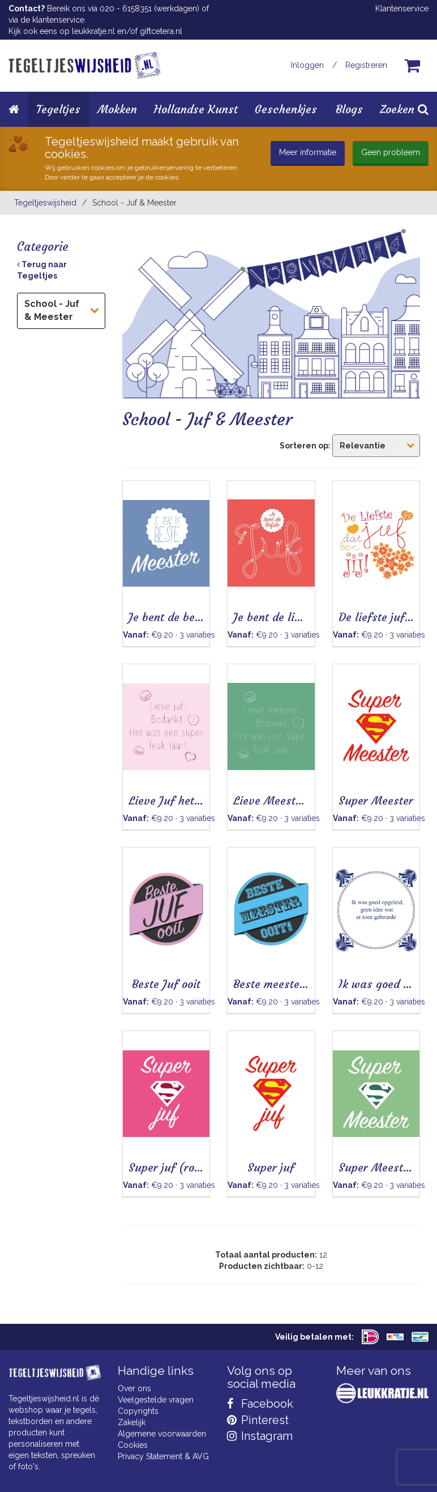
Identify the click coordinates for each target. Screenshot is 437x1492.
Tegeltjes (58, 109)
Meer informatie (307, 152)
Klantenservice (402, 8)
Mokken (117, 109)
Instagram (260, 1436)
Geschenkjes (286, 109)
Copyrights (138, 1411)
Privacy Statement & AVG (163, 1456)
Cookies (133, 1445)
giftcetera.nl (161, 31)
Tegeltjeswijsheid (45, 202)
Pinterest (258, 1420)
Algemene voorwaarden (162, 1433)
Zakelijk (131, 1422)
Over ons (134, 1388)
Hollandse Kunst (196, 109)
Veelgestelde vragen (156, 1399)
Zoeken (404, 109)
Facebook (260, 1403)
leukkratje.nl (93, 31)
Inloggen (307, 65)
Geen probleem (390, 152)
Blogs (349, 109)
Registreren (366, 65)
